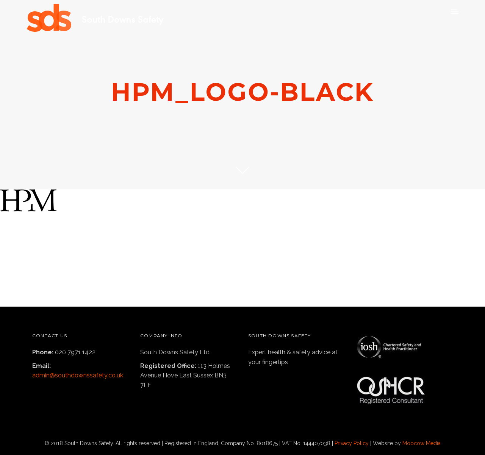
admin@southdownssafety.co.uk (77, 375)
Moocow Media (421, 443)
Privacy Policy (352, 443)
